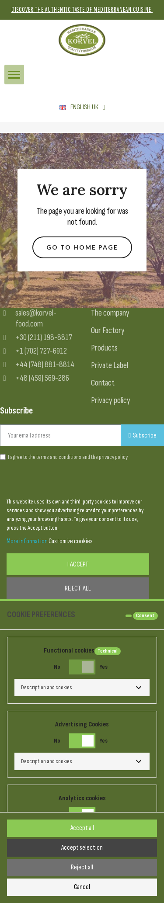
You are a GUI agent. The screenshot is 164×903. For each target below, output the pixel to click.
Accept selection (82, 848)
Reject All (78, 588)
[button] (82, 247)
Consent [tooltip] (145, 615)
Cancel (82, 887)
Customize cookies (71, 541)
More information (27, 541)
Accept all (82, 828)
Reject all (82, 867)
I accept (78, 564)
